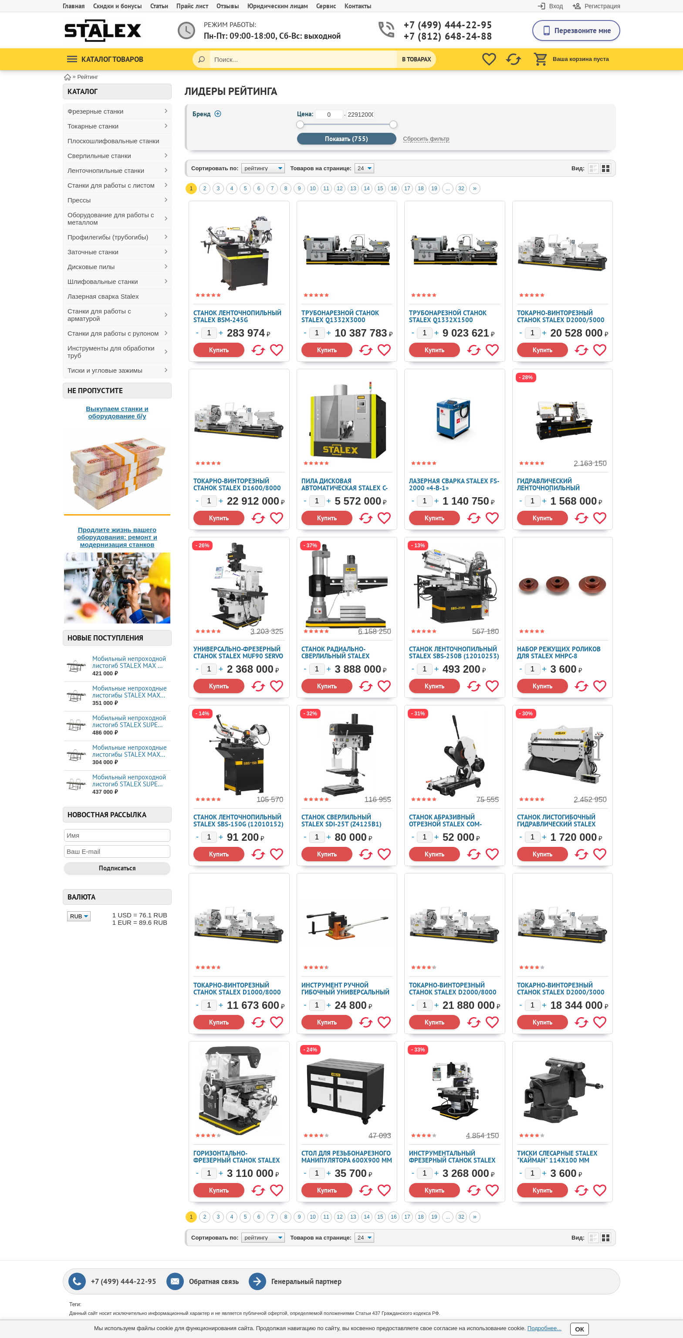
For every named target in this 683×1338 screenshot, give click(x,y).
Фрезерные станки (96, 111)
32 (461, 188)
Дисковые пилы (91, 266)
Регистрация (602, 6)
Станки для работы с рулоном (113, 333)
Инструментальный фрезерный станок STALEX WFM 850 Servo (452, 1160)
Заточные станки (93, 252)
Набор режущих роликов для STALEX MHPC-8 (559, 652)
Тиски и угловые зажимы (105, 370)
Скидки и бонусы (117, 6)
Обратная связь (214, 1281)
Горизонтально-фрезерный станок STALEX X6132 (236, 1160)
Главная (74, 6)
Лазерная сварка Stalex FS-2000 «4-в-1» (454, 484)
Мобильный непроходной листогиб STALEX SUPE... (129, 721)
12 (339, 188)
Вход (556, 6)
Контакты (358, 6)
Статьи (159, 6)
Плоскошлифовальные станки (113, 141)
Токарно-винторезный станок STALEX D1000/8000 (237, 988)
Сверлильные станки (99, 155)
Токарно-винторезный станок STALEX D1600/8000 (237, 484)
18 (420, 188)
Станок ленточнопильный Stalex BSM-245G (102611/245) (237, 320)
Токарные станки (93, 126)
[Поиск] (201, 59)
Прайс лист (192, 6)
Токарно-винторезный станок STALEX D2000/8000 (453, 988)
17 (407, 188)
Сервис (326, 6)
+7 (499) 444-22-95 (438, 25)
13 (353, 188)
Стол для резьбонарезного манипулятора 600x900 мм (346, 1156)
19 (434, 188)
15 (380, 188)
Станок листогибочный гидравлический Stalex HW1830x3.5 (556, 824)
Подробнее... (544, 1328)
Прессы (79, 200)
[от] (329, 114)
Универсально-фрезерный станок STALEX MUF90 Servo (238, 652)
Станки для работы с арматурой (99, 314)
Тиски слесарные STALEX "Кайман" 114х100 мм (557, 1156)
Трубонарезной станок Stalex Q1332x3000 (340, 316)
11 (326, 188)
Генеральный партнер (306, 1281)
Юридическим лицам (277, 6)
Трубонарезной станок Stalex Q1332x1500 (448, 316)
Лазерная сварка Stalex (103, 296)
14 (366, 188)
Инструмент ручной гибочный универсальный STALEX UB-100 (345, 992)
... (448, 188)
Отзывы (227, 6)
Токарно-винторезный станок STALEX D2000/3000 (561, 988)
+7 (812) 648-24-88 (438, 36)
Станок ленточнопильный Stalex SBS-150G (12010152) (238, 820)
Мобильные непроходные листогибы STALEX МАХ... (129, 691)
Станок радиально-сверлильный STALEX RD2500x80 (335, 656)
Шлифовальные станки (103, 281)
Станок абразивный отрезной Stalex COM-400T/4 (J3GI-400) (445, 824)
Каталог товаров (105, 59)
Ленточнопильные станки (106, 170)
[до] (360, 114)
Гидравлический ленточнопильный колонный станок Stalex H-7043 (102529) (559, 491)
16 (393, 188)
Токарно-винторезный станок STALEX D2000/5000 (561, 316)
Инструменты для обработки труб (111, 351)
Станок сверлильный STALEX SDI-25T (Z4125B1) (341, 820)
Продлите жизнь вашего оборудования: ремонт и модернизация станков (117, 537)
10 (312, 188)
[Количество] (209, 333)
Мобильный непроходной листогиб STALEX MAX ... (129, 662)
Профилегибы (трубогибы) (108, 237)
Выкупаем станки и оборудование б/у (117, 412)
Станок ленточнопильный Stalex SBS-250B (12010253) (454, 652)
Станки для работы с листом (111, 185)
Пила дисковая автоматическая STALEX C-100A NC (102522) (344, 488)
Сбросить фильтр (426, 138)
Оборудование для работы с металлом (111, 218)
